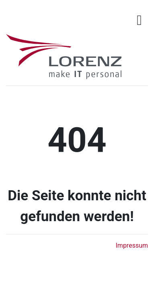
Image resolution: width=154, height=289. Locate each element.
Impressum (132, 245)
